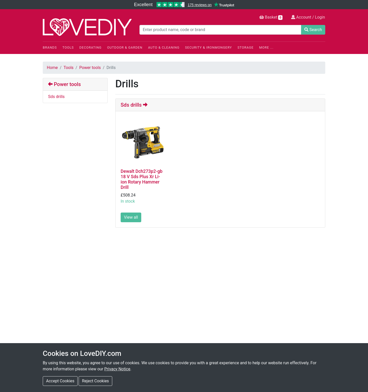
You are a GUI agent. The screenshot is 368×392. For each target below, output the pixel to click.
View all (131, 217)
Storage (245, 47)
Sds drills (56, 96)
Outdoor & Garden (125, 47)
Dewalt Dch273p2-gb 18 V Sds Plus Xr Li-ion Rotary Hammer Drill (141, 179)
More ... (266, 47)
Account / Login (308, 17)
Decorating (90, 47)
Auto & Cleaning (163, 47)
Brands (50, 47)
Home (52, 67)
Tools (68, 47)
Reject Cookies (95, 381)
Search (313, 29)
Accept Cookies (60, 381)
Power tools (90, 67)
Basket (270, 17)
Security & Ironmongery (208, 47)
